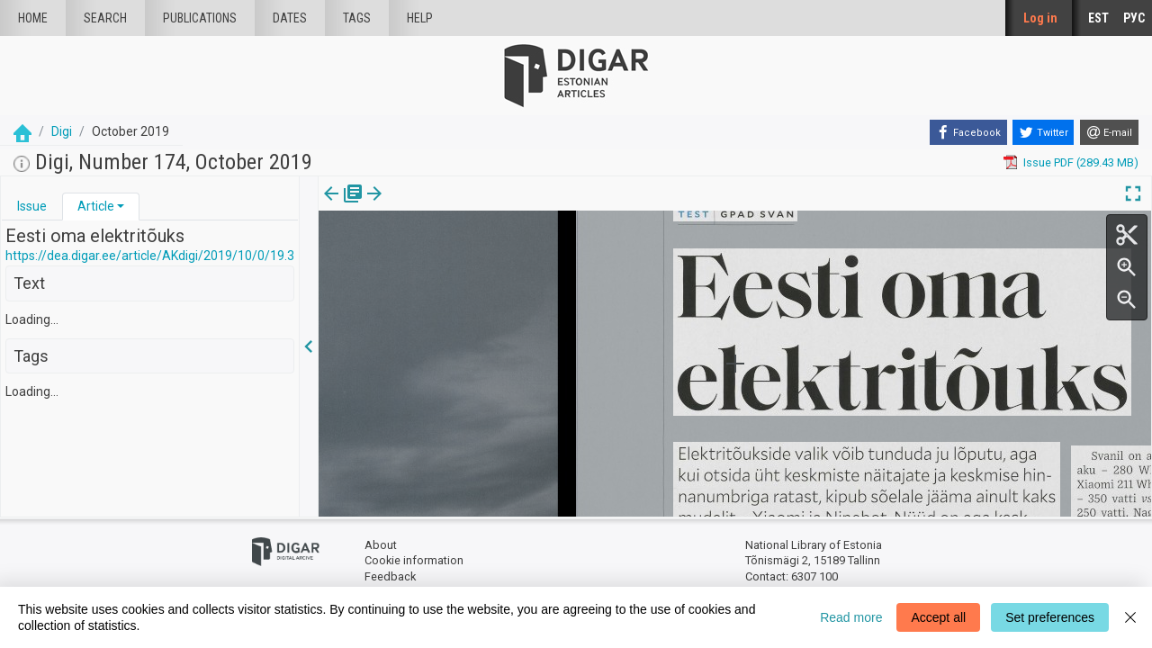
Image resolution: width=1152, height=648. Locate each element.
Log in (1040, 18)
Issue (32, 206)
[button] (120, 206)
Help (420, 18)
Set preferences (1049, 617)
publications (200, 18)
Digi (61, 131)
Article (95, 206)
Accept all (938, 617)
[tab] (32, 206)
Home (33, 18)
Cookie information (414, 560)
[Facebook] (968, 132)
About (380, 545)
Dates (290, 18)
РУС (1134, 18)
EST (1098, 18)
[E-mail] (1109, 132)
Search (105, 18)
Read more (851, 617)
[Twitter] (1043, 132)
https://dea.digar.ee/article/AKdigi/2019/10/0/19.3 (149, 255)
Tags (357, 18)
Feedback (390, 576)
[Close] (1130, 617)
